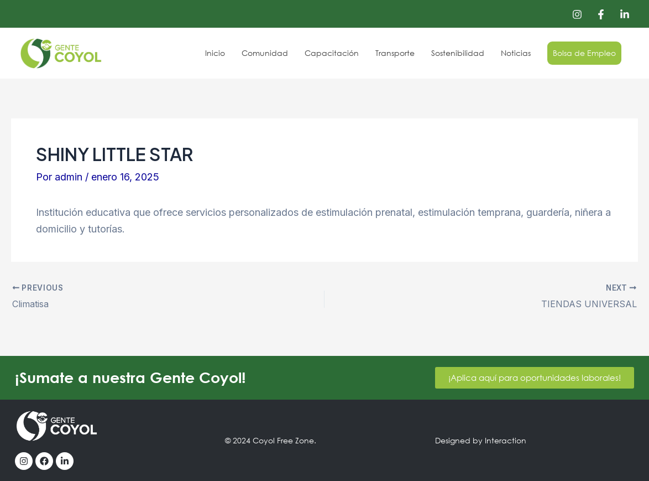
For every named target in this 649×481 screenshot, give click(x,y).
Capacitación (337, 53)
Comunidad (271, 53)
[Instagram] (577, 14)
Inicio (222, 53)
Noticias (517, 53)
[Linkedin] (625, 14)
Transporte (398, 53)
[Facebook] (601, 14)
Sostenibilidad (460, 53)
